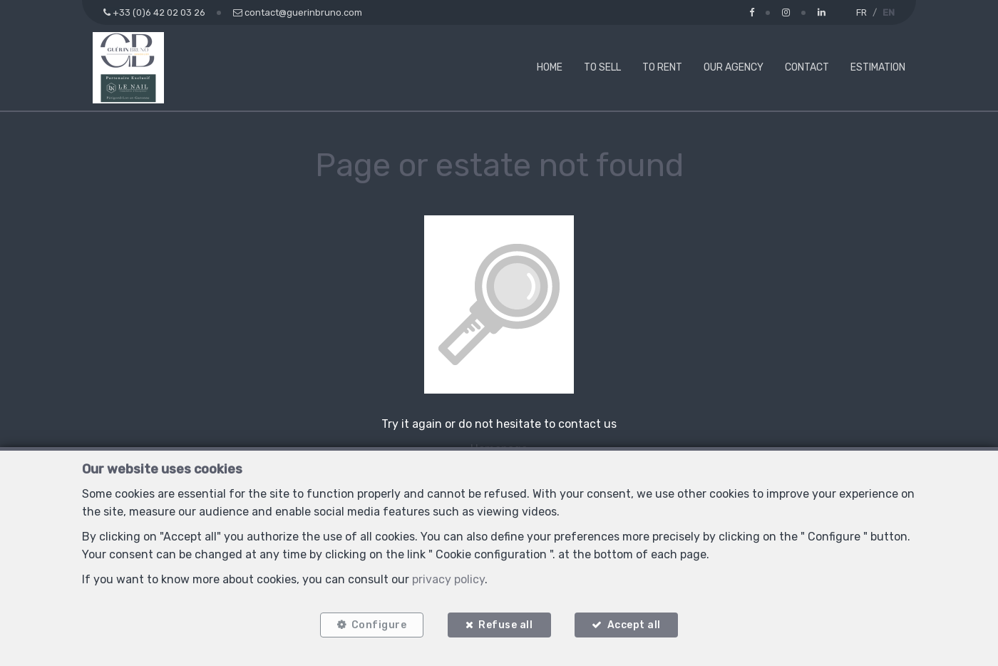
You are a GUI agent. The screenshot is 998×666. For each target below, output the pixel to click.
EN (889, 12)
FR (861, 12)
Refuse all (505, 625)
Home (549, 67)
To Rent (662, 67)
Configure (378, 625)
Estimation (877, 67)
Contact (807, 67)
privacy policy (448, 578)
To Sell (602, 67)
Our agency (733, 67)
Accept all (634, 625)
